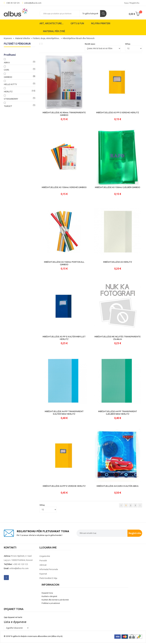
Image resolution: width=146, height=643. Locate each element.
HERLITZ (8, 91)
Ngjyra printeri (100, 23)
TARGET (8, 106)
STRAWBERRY (11, 99)
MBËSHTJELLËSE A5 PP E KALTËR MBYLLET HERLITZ (64, 337)
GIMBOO (8, 77)
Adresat (42, 565)
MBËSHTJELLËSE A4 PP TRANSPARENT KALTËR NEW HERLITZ (64, 412)
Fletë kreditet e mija (48, 578)
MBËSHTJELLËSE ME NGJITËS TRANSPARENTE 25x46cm (118, 337)
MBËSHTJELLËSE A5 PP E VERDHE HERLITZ (117, 112)
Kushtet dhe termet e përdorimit (55, 600)
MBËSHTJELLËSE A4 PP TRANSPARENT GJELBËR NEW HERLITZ (117, 412)
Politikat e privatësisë (51, 603)
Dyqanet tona (47, 593)
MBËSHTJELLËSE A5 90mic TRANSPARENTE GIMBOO (64, 113)
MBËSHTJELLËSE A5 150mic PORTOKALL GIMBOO (64, 263)
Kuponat (43, 574)
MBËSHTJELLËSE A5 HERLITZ (117, 262)
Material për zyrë (54, 31)
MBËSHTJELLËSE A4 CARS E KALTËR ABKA (117, 486)
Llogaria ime (44, 556)
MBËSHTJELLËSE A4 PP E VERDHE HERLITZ (64, 486)
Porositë (43, 560)
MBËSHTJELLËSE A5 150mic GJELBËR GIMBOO (117, 187)
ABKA (7, 62)
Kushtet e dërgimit (49, 596)
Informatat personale (48, 569)
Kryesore (8, 38)
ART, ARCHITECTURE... (51, 23)
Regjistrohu (135, 533)
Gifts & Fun (77, 23)
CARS (6, 70)
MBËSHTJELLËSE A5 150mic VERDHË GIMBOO (64, 187)
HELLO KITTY (10, 84)
